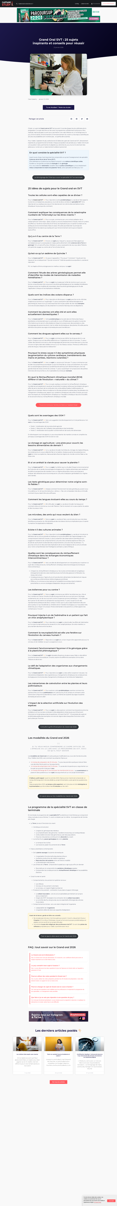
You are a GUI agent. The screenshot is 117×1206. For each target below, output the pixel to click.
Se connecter (96, 3)
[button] (71, 119)
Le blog (77, 3)
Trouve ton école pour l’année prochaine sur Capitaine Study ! (58, 405)
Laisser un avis (85, 3)
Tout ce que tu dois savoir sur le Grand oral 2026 (58, 936)
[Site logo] (8, 3)
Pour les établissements (108, 3)
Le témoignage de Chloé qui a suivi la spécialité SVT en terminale (58, 177)
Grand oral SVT (38, 200)
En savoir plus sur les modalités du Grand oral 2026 (58, 796)
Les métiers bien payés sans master (27, 1054)
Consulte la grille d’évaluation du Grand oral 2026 (58, 727)
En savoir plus (97, 1202)
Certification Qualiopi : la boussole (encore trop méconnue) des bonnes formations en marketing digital (89, 1056)
